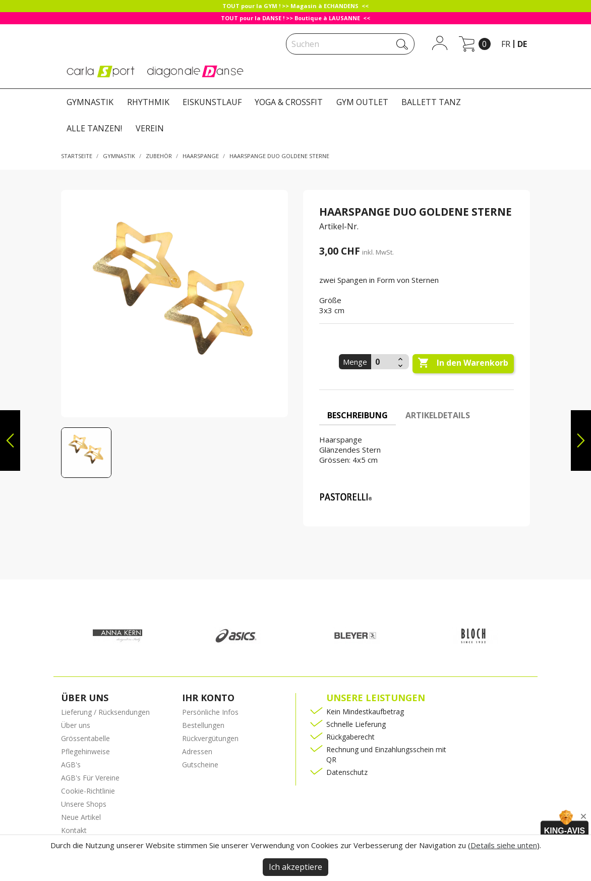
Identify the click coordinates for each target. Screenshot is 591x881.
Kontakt (74, 830)
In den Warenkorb (463, 363)
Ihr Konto (208, 698)
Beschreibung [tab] (357, 415)
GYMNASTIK (90, 102)
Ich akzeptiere (295, 866)
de (522, 44)
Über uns (75, 725)
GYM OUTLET (362, 102)
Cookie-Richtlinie (88, 791)
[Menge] (383, 361)
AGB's (71, 764)
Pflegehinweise (85, 751)
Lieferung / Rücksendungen (105, 712)
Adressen (197, 751)
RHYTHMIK (148, 102)
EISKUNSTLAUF (212, 102)
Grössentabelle (85, 738)
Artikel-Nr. (339, 226)
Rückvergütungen (210, 738)
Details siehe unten (503, 845)
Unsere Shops (83, 804)
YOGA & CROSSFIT (289, 102)
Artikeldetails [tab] (437, 415)
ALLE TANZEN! (94, 128)
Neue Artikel (81, 817)
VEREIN (150, 128)
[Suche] (350, 44)
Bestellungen (203, 725)
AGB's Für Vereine (90, 777)
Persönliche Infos (210, 712)
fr (505, 44)
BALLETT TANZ (431, 102)
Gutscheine (200, 764)
